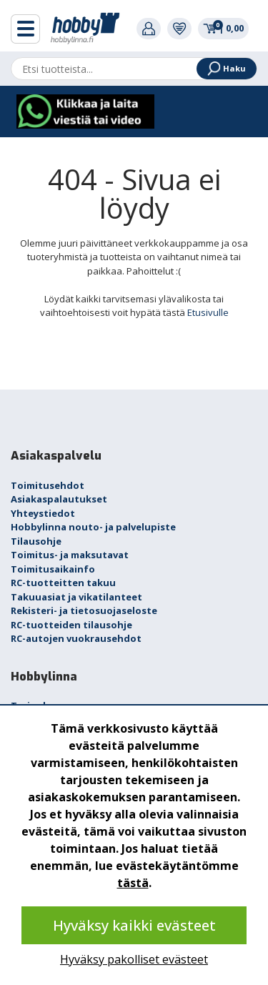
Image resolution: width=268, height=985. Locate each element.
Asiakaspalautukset (59, 498)
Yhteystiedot (43, 513)
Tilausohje (36, 541)
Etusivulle (208, 312)
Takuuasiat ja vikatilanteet (76, 596)
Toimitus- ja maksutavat (70, 554)
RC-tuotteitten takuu (63, 582)
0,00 (223, 27)
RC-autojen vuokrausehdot (76, 638)
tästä (133, 883)
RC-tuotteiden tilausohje (71, 624)
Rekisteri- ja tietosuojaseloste (84, 610)
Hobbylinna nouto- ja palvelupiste (93, 526)
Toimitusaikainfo (53, 569)
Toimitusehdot (47, 485)
